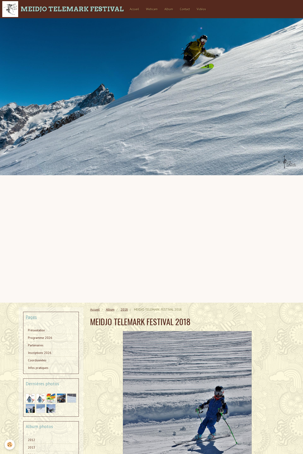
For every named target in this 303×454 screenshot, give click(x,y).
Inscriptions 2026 (39, 353)
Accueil (134, 9)
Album (168, 9)
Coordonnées (37, 360)
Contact (185, 9)
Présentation (36, 330)
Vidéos (201, 9)
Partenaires (35, 345)
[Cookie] (10, 444)
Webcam (152, 9)
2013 (31, 447)
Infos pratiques (38, 368)
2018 (124, 309)
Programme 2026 (40, 338)
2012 (31, 440)
